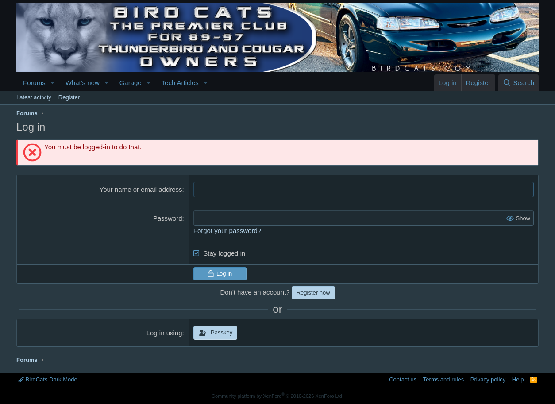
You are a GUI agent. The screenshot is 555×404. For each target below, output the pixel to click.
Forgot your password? (227, 230)
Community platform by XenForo (277, 396)
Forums (34, 82)
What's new (83, 82)
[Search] (518, 82)
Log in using (164, 333)
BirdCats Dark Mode (47, 379)
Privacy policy (487, 379)
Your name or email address (141, 189)
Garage (130, 82)
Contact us (402, 379)
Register (69, 97)
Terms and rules (443, 379)
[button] (52, 82)
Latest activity (33, 97)
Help (518, 379)
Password (167, 218)
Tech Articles (180, 82)
